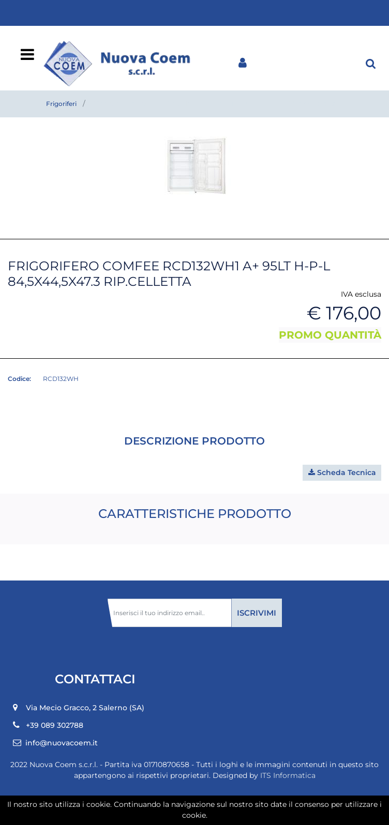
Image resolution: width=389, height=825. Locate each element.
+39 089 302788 (54, 725)
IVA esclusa (361, 294)
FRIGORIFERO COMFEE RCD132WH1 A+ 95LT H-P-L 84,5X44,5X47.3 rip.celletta (215, 104)
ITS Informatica (288, 775)
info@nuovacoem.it (61, 742)
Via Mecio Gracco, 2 (85, 707)
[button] (371, 63)
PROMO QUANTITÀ (330, 335)
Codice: (19, 379)
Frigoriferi (61, 104)
